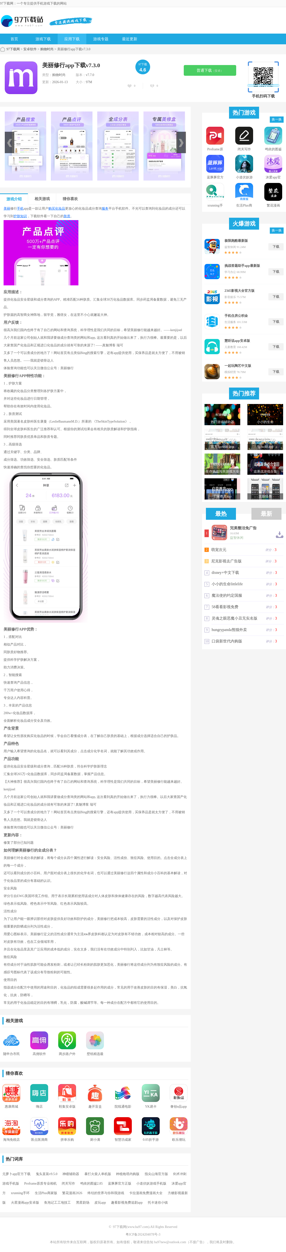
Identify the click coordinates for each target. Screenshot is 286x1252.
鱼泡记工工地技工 (57, 1202)
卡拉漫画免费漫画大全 (146, 1193)
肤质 (67, 216)
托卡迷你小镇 (158, 1202)
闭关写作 (68, 1183)
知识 (23, 216)
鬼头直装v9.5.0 (46, 1174)
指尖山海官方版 (156, 1174)
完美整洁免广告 (243, 528)
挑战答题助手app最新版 (242, 266)
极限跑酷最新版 (236, 240)
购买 (51, 208)
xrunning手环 (20, 1193)
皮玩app (100, 1202)
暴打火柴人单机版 (97, 1174)
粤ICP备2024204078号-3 (143, 1234)
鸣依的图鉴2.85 (91, 1183)
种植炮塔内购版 (127, 1174)
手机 (20, 208)
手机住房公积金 (236, 316)
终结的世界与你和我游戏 (105, 1193)
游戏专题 (100, 39)
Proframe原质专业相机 (40, 1183)
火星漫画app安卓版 (25, 1202)
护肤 (17, 216)
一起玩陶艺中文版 (238, 366)
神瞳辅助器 (70, 1174)
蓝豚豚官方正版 (119, 1183)
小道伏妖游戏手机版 (151, 1183)
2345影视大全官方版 (240, 291)
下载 (276, 246)
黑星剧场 (82, 1202)
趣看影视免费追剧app (127, 1202)
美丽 (7, 208)
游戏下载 (43, 39)
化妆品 (60, 208)
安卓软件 (30, 49)
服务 (105, 208)
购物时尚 (47, 49)
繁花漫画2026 (72, 1193)
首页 (14, 39)
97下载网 (13, 49)
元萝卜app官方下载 (16, 1174)
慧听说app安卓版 (237, 341)
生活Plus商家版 (46, 1193)
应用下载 (72, 39)
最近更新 (129, 39)
